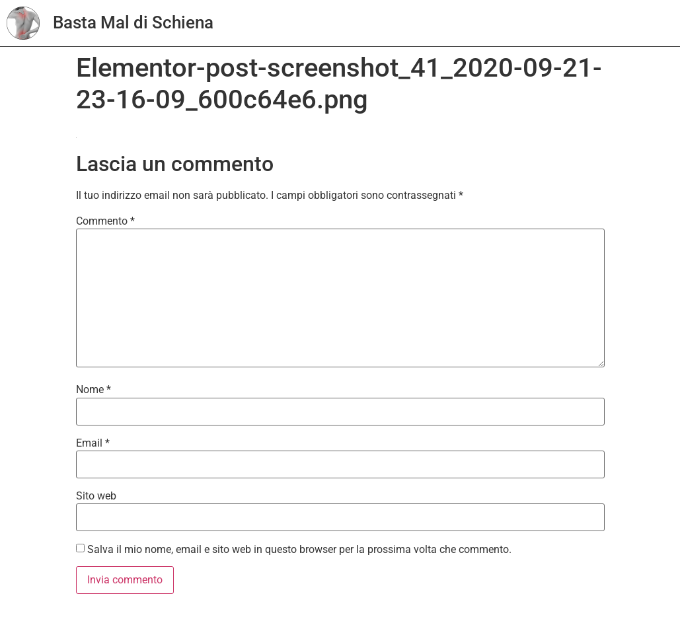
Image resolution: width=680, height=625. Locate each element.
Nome (93, 390)
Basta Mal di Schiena (133, 22)
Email (93, 443)
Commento (105, 221)
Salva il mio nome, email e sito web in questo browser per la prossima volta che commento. (299, 549)
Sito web (96, 496)
